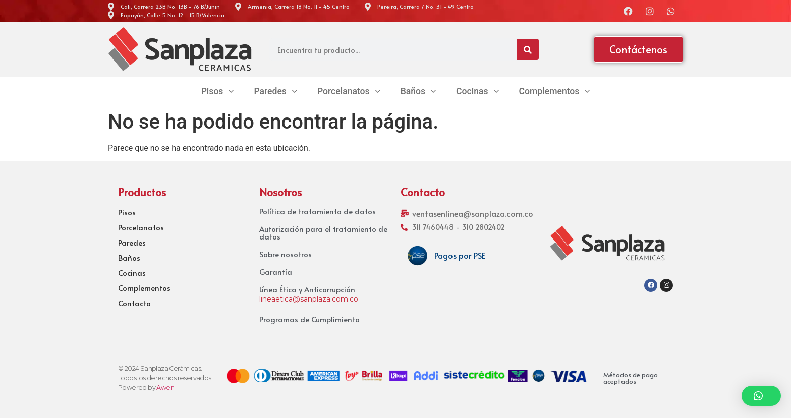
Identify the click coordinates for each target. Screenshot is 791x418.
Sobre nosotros (285, 254)
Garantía (275, 271)
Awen (165, 387)
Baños (129, 258)
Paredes (132, 242)
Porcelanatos (141, 227)
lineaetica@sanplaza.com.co (308, 299)
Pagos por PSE (459, 255)
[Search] (528, 49)
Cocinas (132, 273)
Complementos (144, 288)
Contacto (134, 303)
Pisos (127, 212)
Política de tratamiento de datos (317, 211)
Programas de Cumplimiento (309, 319)
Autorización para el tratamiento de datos (323, 232)
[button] (761, 396)
